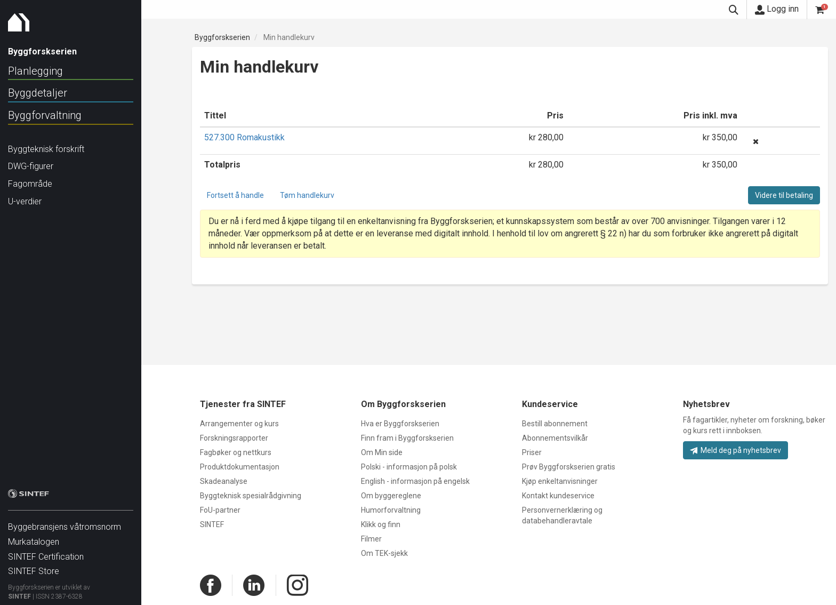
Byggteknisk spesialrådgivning (250, 495)
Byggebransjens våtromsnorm (64, 521)
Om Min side (382, 452)
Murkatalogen (33, 536)
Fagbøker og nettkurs (235, 452)
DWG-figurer (30, 166)
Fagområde (30, 184)
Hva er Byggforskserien (400, 423)
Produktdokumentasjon (239, 467)
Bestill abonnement (555, 423)
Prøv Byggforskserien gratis (568, 467)
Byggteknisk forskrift (46, 149)
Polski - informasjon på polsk (409, 467)
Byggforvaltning (45, 115)
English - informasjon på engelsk (415, 481)
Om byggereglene (391, 495)
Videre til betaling (784, 195)
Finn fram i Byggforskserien (407, 438)
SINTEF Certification (46, 551)
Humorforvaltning (391, 510)
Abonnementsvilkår (555, 438)
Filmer (371, 539)
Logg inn (777, 9)
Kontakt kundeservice (558, 495)
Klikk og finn (380, 524)
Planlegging (35, 71)
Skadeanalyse (223, 481)
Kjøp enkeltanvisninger (560, 481)
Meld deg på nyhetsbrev (735, 450)
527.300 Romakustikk (244, 137)
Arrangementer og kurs (239, 423)
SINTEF (19, 591)
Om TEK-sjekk (384, 553)
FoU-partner (220, 510)
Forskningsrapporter (234, 438)
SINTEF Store (33, 566)
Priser (532, 452)
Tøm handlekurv (307, 195)
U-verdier (25, 201)
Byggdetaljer (37, 92)
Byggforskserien (222, 37)
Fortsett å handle (235, 195)
